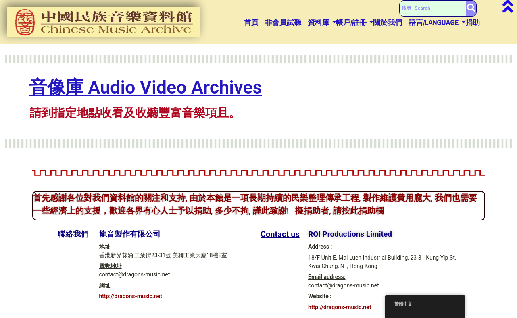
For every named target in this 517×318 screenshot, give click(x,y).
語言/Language (434, 22)
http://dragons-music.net (130, 296)
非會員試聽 (283, 22)
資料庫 (318, 22)
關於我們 (387, 22)
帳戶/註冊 (351, 22)
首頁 (251, 22)
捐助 (472, 22)
